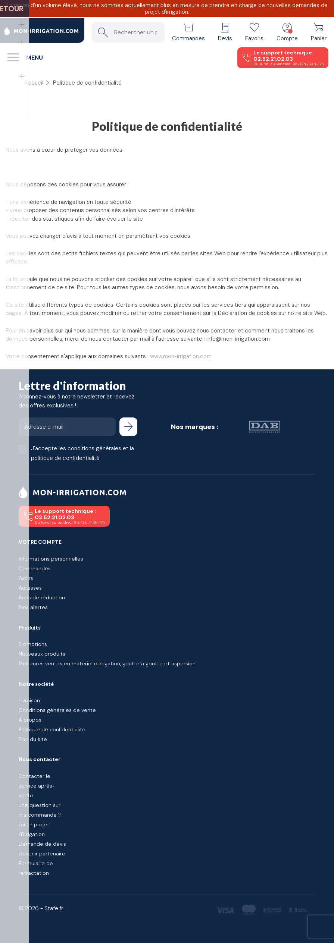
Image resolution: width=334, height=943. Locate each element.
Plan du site (33, 739)
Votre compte (40, 542)
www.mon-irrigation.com (181, 356)
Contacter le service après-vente (37, 786)
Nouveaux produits (42, 653)
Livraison (29, 700)
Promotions (33, 644)
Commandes (35, 568)
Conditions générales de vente (57, 710)
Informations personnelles (51, 558)
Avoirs (26, 578)
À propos (30, 719)
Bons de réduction (42, 597)
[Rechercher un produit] (128, 32)
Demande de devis (42, 843)
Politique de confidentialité (52, 729)
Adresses (30, 587)
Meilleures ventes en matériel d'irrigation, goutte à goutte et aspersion (107, 663)
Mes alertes (33, 607)
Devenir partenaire (42, 853)
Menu (34, 58)
